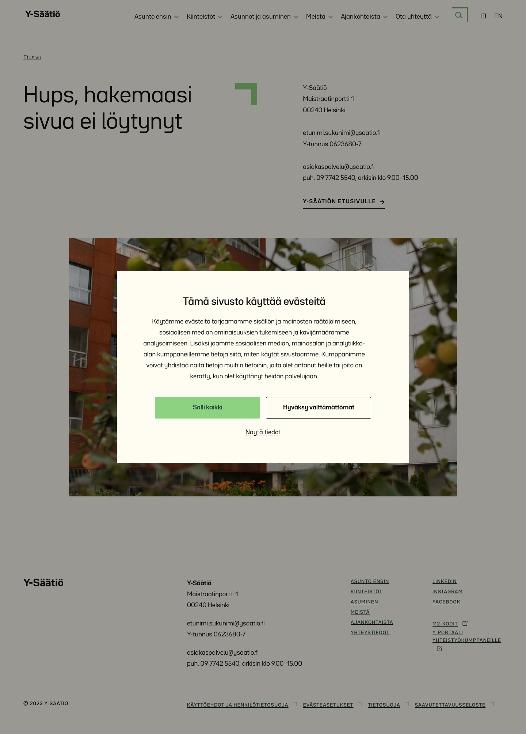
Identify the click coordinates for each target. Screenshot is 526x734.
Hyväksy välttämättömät (318, 407)
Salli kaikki (207, 407)
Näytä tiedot (263, 432)
